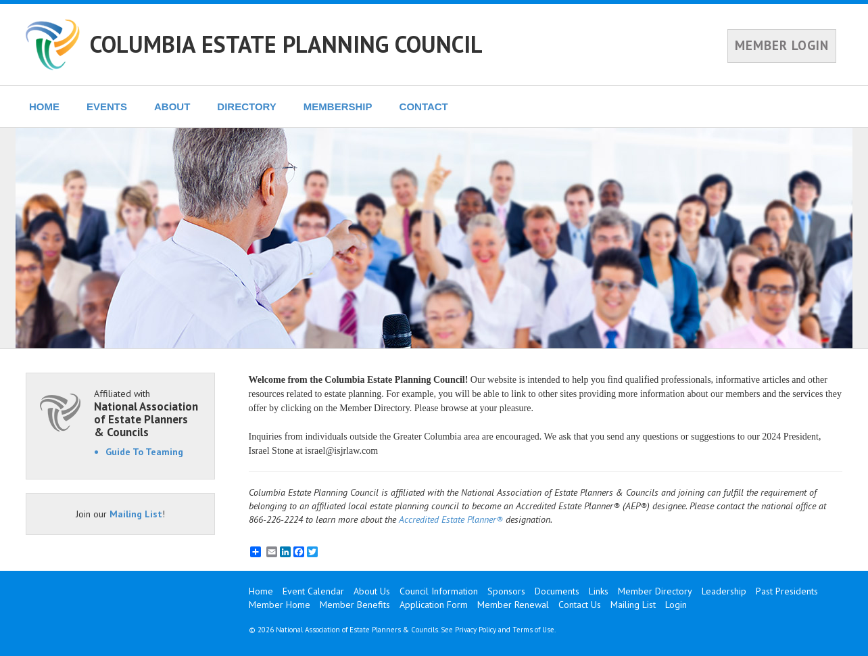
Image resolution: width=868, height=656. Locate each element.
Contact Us (579, 605)
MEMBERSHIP (338, 106)
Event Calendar (313, 591)
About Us (372, 591)
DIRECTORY (246, 106)
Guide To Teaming (144, 452)
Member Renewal (513, 605)
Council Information (439, 591)
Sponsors (506, 591)
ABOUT (172, 106)
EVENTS (107, 106)
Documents (557, 591)
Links (598, 591)
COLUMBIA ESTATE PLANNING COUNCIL (286, 44)
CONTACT (424, 106)
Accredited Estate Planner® (451, 519)
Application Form (434, 605)
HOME (44, 106)
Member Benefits (355, 605)
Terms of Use (533, 629)
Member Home (279, 605)
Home (261, 591)
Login (676, 605)
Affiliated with (147, 413)
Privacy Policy (475, 629)
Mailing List (136, 514)
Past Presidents (787, 591)
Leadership (724, 591)
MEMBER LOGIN (782, 45)
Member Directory (655, 591)
